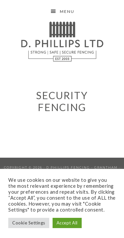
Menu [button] (67, 11)
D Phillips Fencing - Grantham (82, 167)
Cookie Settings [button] (28, 222)
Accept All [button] (67, 222)
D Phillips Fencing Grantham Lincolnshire (62, 41)
